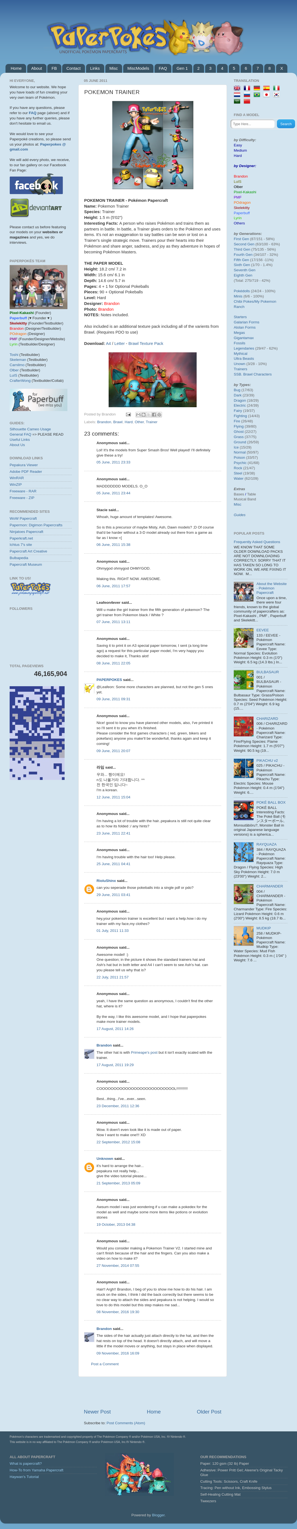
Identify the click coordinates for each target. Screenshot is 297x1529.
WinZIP (16, 484)
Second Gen (244, 244)
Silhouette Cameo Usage (30, 429)
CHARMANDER (269, 886)
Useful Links (20, 440)
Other (139, 422)
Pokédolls (242, 291)
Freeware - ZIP (22, 498)
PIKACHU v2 (267, 760)
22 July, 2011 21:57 (113, 977)
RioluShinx (106, 881)
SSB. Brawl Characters (253, 374)
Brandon (104, 422)
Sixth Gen (242, 265)
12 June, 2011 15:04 (113, 797)
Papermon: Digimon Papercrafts (36, 525)
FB (54, 68)
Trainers (240, 369)
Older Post (209, 1412)
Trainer (151, 422)
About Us (17, 445)
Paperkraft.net (21, 538)
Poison (239, 457)
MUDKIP (263, 928)
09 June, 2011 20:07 (113, 751)
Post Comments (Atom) (126, 1423)
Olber (14, 370)
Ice (236, 447)
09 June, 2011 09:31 (113, 699)
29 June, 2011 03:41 (113, 895)
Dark (238, 395)
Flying (239, 426)
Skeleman (18, 360)
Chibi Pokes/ (244, 301)
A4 (108, 343)
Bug (237, 390)
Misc (113, 68)
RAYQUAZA (266, 844)
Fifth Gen (241, 260)
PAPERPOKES (109, 680)
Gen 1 (182, 68)
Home (16, 68)
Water (239, 478)
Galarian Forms (246, 322)
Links (95, 68)
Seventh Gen (244, 270)
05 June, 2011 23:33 (113, 462)
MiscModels (138, 68)
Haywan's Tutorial (24, 1477)
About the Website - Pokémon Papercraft (271, 588)
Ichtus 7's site (21, 545)
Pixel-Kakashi (245, 192)
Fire (237, 421)
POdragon (242, 202)
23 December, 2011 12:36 (118, 1106)
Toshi (14, 355)
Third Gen (242, 249)
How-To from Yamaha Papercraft (36, 1470)
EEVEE (262, 630)
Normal (240, 452)
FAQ (163, 68)
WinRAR (17, 478)
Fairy (238, 411)
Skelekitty (242, 208)
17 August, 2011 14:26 (115, 1029)
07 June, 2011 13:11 (113, 622)
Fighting (240, 416)
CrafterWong (20, 381)
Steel (238, 473)
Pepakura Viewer (24, 465)
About (36, 68)
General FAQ (20, 434)
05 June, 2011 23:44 (113, 493)
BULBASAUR (267, 672)
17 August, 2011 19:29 (115, 1065)
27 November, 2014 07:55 (118, 1266)
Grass (239, 437)
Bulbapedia (19, 558)
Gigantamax (244, 338)
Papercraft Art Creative (28, 551)
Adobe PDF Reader (26, 472)
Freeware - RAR (23, 491)
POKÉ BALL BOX (270, 802)
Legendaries (244, 348)
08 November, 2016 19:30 (118, 1312)
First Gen (241, 239)
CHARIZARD (267, 719)
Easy (238, 145)
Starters (240, 317)
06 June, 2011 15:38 (113, 545)
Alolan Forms (245, 327)
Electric (240, 405)
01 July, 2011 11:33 (113, 931)
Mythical (241, 354)
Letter (119, 343)
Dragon (240, 400)
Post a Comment (105, 1364)
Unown (239, 364)
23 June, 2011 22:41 (113, 833)
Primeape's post (144, 1052)
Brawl (118, 422)
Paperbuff (242, 213)
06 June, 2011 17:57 (113, 586)
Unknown (105, 1159)
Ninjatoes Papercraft (26, 532)
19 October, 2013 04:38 (116, 1224)
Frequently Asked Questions (257, 542)
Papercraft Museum (26, 564)
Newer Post (97, 1412)
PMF (238, 197)
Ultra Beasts (244, 358)
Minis (238, 296)
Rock (238, 468)
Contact (73, 68)
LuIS (13, 375)
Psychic (240, 463)
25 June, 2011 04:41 (113, 864)
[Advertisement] (152, 1392)
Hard (129, 422)
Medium (240, 150)
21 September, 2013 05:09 (118, 1183)
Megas (239, 333)
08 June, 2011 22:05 (113, 663)
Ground (240, 442)
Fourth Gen (243, 255)
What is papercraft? (26, 1463)
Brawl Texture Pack (145, 343)
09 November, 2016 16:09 (118, 1353)
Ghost (239, 432)
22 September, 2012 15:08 (118, 1142)
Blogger (158, 1515)
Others (239, 223)
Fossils (239, 343)
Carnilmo (17, 365)
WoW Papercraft (23, 518)
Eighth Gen (243, 275)
